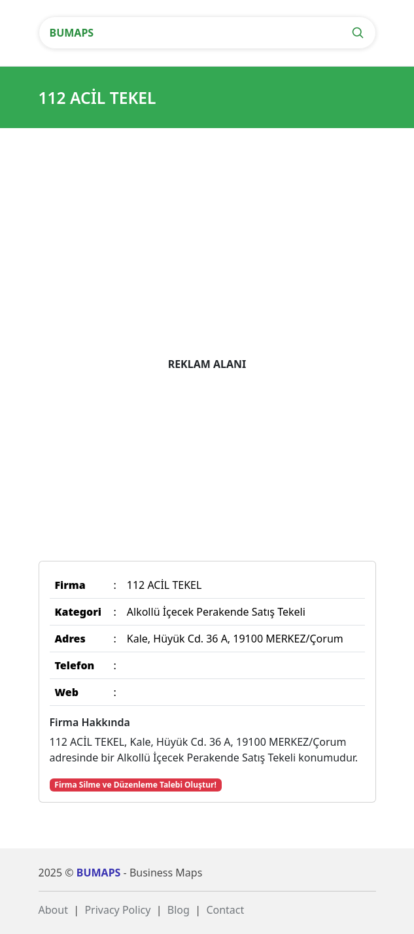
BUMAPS (72, 32)
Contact (225, 910)
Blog (178, 910)
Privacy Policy (117, 910)
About (53, 910)
